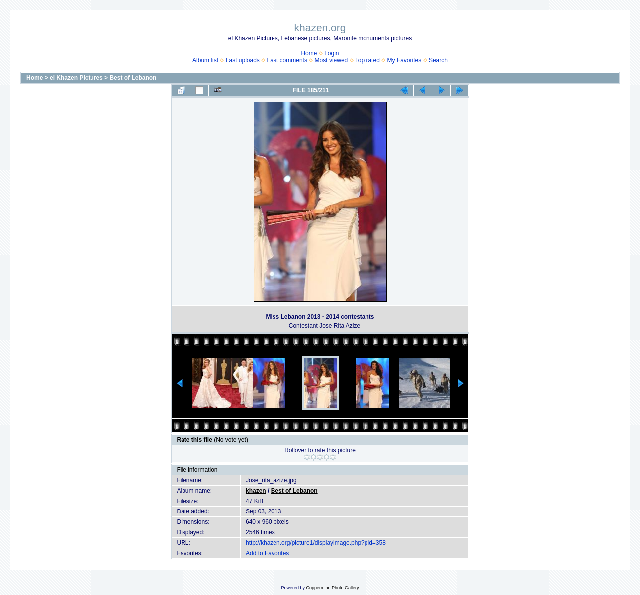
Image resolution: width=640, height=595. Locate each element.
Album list (205, 60)
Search (438, 60)
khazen (256, 490)
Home (309, 53)
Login (331, 53)
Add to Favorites (267, 553)
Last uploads (243, 60)
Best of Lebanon (132, 77)
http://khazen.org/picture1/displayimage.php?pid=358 (316, 542)
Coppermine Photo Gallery (332, 587)
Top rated (367, 60)
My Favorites (404, 60)
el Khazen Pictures (76, 77)
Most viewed (331, 60)
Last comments (287, 60)
